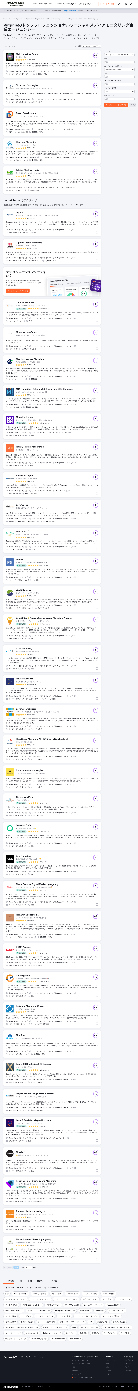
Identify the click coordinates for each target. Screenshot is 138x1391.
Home (5, 19)
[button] (120, 4)
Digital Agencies (17, 19)
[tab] (8, 1281)
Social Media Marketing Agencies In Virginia (59, 19)
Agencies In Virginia (33, 19)
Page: (23, 1267)
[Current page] (28, 1267)
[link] (66, 4)
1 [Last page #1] (35, 1267)
